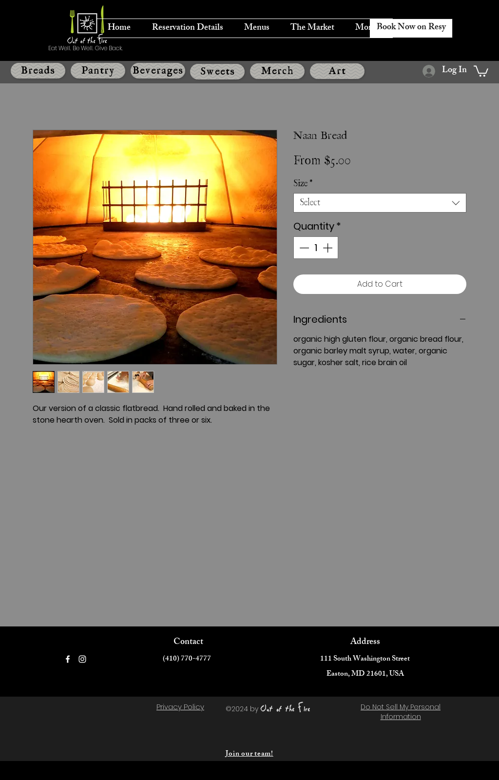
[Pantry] (98, 70)
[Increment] (328, 247)
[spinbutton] (315, 247)
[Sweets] (217, 71)
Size (302, 183)
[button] (481, 70)
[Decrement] (303, 247)
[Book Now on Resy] (411, 28)
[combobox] (379, 203)
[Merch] (277, 71)
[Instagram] (82, 659)
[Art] (337, 71)
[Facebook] (68, 659)
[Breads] (38, 70)
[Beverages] (158, 70)
